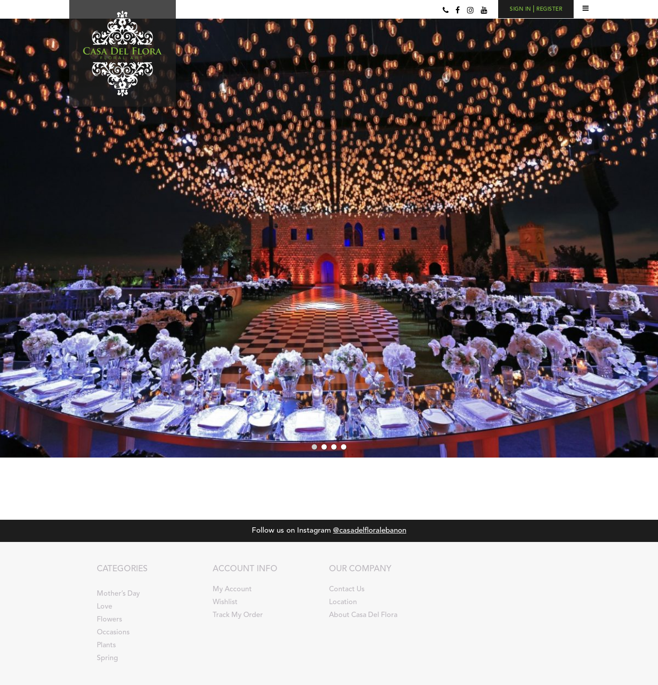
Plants (106, 645)
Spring (107, 658)
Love (104, 606)
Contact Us (347, 589)
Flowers (109, 619)
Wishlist (225, 602)
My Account (232, 589)
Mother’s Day (118, 593)
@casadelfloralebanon (369, 530)
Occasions (113, 632)
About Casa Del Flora (363, 615)
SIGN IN (521, 9)
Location (343, 602)
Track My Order (238, 615)
